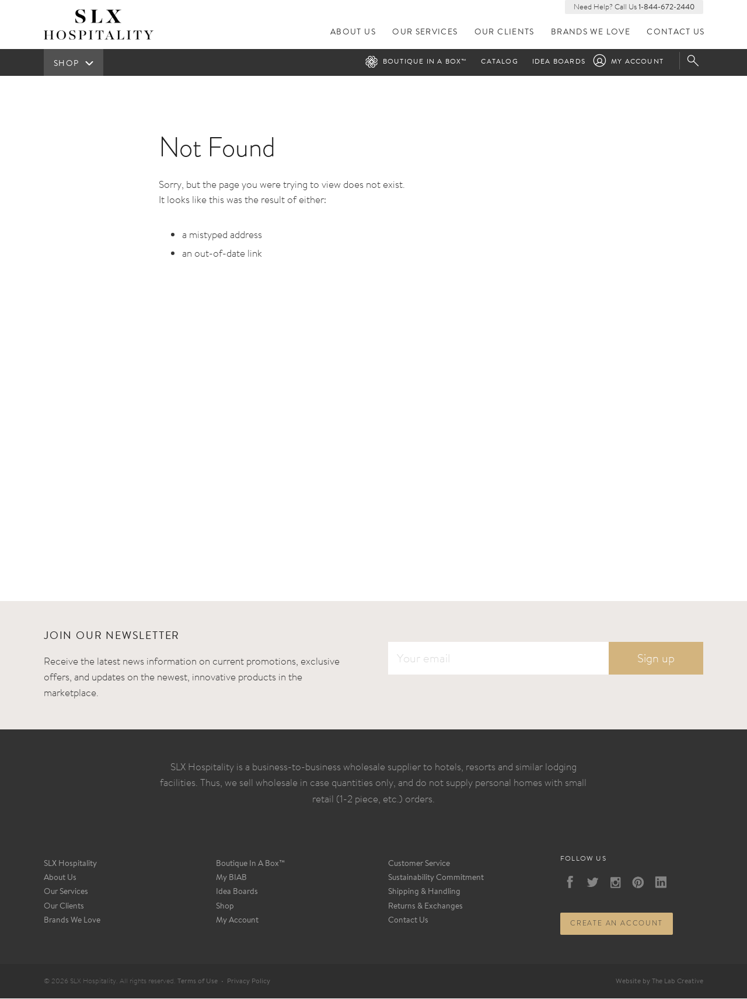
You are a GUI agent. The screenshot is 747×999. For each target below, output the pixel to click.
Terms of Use (197, 981)
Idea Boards (558, 62)
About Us (354, 33)
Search (694, 61)
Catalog (499, 62)
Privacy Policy (248, 981)
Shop (225, 907)
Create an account (616, 923)
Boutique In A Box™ (250, 865)
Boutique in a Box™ (425, 62)
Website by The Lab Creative (659, 981)
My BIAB (231, 879)
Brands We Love (591, 33)
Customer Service (419, 865)
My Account (637, 62)
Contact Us (676, 33)
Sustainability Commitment (436, 879)
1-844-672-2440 (666, 7)
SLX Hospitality (70, 865)
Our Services (426, 33)
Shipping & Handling (424, 893)
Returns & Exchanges (425, 907)
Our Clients (505, 33)
